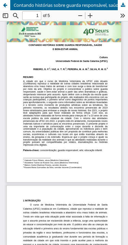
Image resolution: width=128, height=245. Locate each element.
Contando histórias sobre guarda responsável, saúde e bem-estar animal (71, 5)
